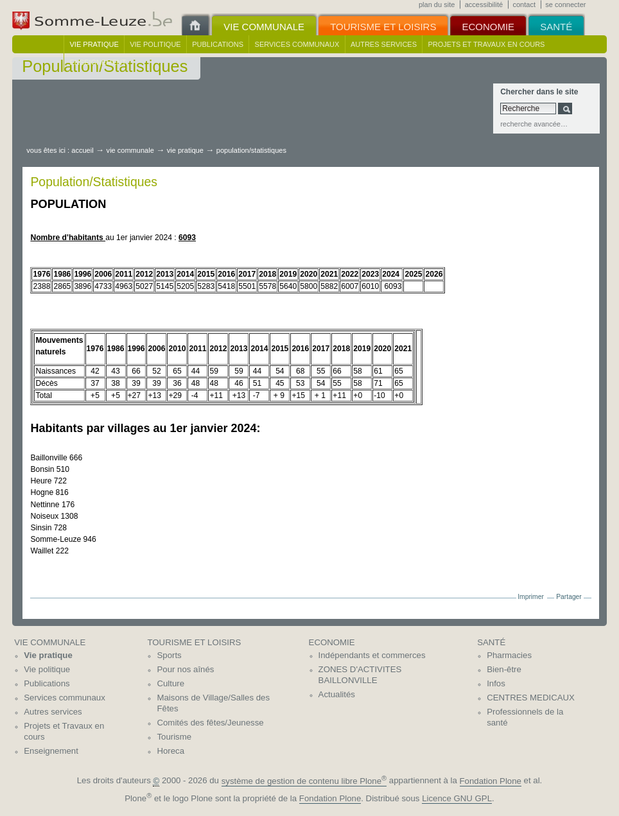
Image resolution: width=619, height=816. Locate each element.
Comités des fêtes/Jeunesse (210, 722)
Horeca (170, 751)
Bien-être (504, 669)
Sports (169, 655)
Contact (524, 4)
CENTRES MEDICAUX (531, 697)
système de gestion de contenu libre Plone (304, 781)
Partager (569, 596)
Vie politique (155, 44)
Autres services (384, 44)
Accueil (82, 150)
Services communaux (297, 44)
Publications (217, 44)
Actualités (336, 694)
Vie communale (130, 150)
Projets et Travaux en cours (486, 44)
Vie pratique (94, 44)
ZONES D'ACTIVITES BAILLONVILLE (360, 674)
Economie (332, 642)
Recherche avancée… (534, 124)
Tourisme (174, 737)
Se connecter (565, 4)
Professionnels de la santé (525, 717)
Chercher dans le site (539, 91)
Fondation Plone (490, 781)
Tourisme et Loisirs (194, 642)
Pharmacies (509, 655)
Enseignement (98, 62)
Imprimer (531, 596)
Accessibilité (484, 4)
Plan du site (437, 4)
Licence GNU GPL (457, 798)
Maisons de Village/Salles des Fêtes (213, 703)
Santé (491, 642)
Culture (170, 683)
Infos (496, 683)
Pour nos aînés (185, 669)
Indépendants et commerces (372, 655)
